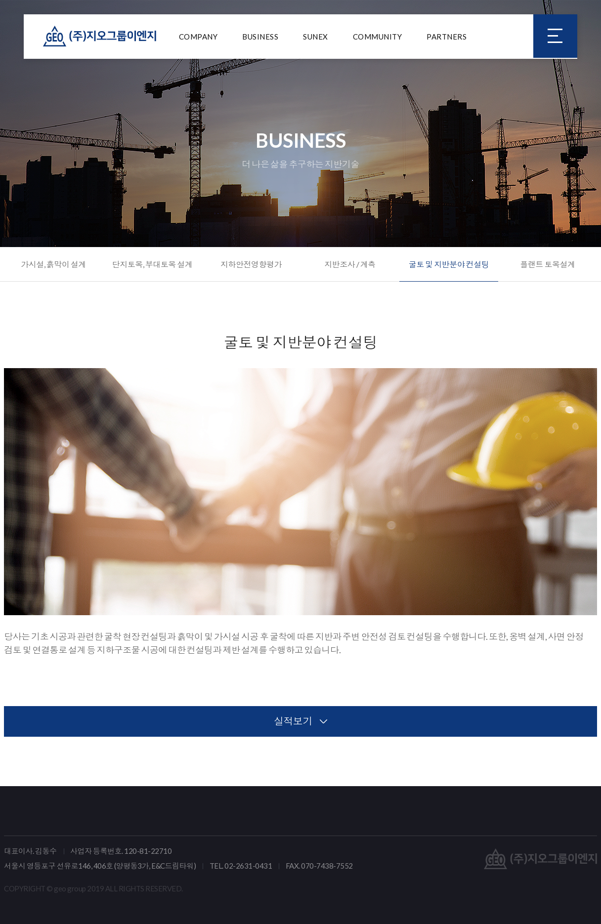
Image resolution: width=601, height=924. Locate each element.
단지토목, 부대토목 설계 (152, 264)
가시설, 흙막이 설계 (53, 264)
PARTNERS (447, 37)
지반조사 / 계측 (350, 264)
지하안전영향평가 (251, 264)
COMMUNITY (377, 37)
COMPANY (198, 37)
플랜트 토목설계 (547, 264)
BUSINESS (260, 37)
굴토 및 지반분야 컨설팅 (449, 264)
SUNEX (315, 37)
